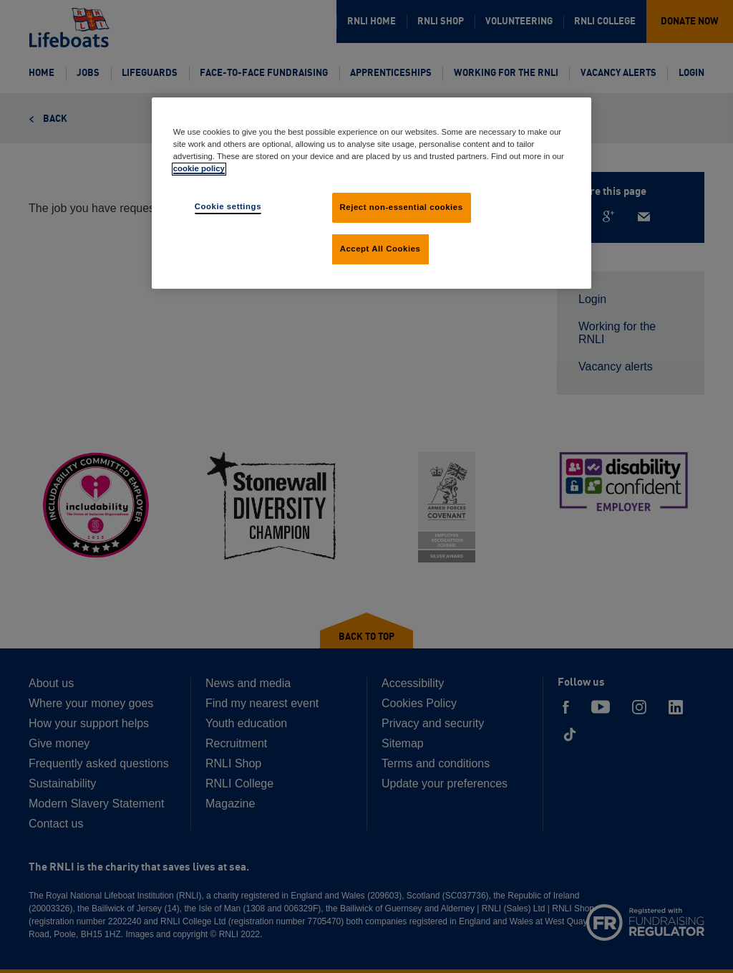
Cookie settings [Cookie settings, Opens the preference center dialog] (228, 206)
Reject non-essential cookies (401, 207)
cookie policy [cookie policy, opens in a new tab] (199, 168)
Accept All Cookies (380, 248)
